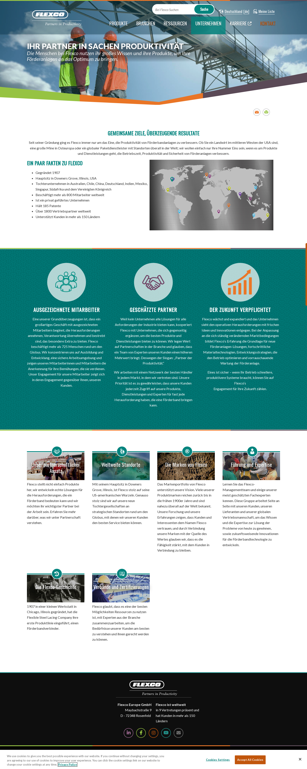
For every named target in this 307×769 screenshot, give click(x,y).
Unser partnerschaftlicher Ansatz (55, 467)
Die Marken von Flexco (186, 464)
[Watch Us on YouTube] (166, 733)
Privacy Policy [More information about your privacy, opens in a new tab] (67, 764)
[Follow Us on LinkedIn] (128, 733)
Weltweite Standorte (120, 464)
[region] (153, 759)
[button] (230, 11)
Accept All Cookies (250, 759)
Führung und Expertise (251, 464)
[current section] (208, 25)
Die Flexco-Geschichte (55, 587)
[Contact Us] (178, 733)
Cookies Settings (218, 759)
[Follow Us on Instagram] (153, 733)
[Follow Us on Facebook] (141, 733)
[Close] (300, 759)
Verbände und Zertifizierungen (121, 587)
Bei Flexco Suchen (167, 10)
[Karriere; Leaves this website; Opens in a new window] (241, 25)
